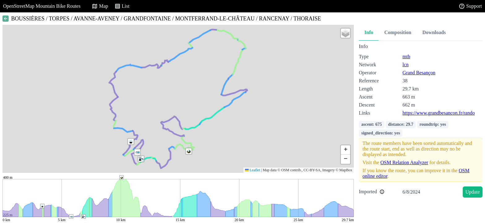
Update (473, 192)
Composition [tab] (397, 32)
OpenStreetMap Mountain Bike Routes (41, 6)
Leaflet (252, 170)
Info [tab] (368, 32)
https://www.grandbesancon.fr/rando (438, 113)
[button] (137, 152)
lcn (405, 64)
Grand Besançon (418, 72)
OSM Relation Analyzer (404, 162)
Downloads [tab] (434, 32)
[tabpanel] (421, 121)
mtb (406, 56)
